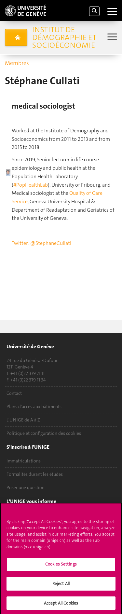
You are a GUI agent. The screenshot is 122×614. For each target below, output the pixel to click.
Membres (17, 63)
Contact (14, 393)
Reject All (61, 585)
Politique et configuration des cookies (44, 433)
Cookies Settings (61, 566)
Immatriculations (24, 461)
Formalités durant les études (35, 474)
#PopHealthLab (30, 184)
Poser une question (26, 487)
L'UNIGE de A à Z (23, 420)
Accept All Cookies (61, 604)
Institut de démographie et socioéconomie (64, 37)
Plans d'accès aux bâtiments (34, 406)
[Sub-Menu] (111, 37)
